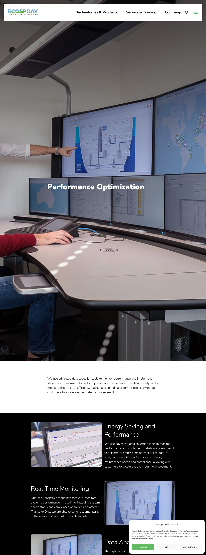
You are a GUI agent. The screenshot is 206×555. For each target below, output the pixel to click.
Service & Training (141, 12)
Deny (167, 546)
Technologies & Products (97, 12)
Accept (143, 546)
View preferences (190, 546)
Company (173, 12)
